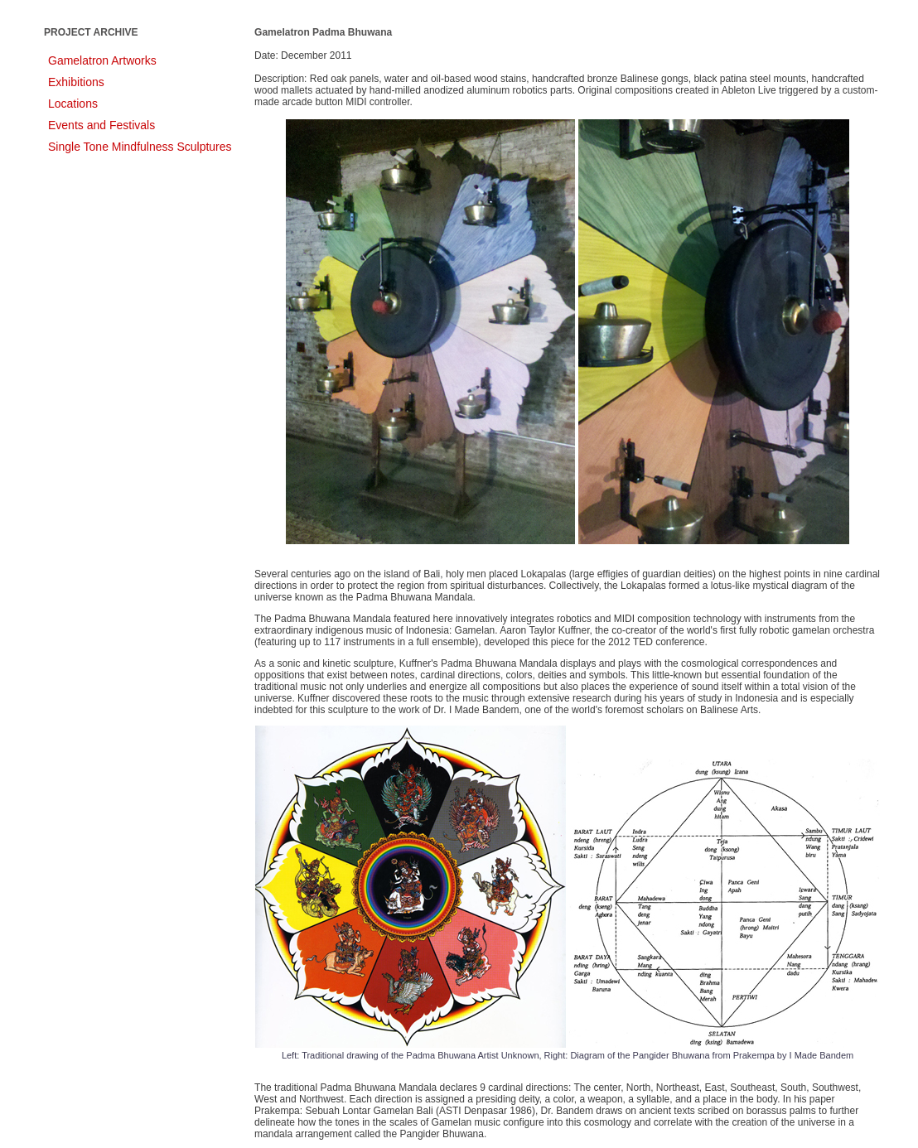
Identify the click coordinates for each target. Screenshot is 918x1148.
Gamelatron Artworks (102, 60)
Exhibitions (76, 82)
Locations (73, 103)
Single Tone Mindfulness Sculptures (140, 146)
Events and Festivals (101, 125)
